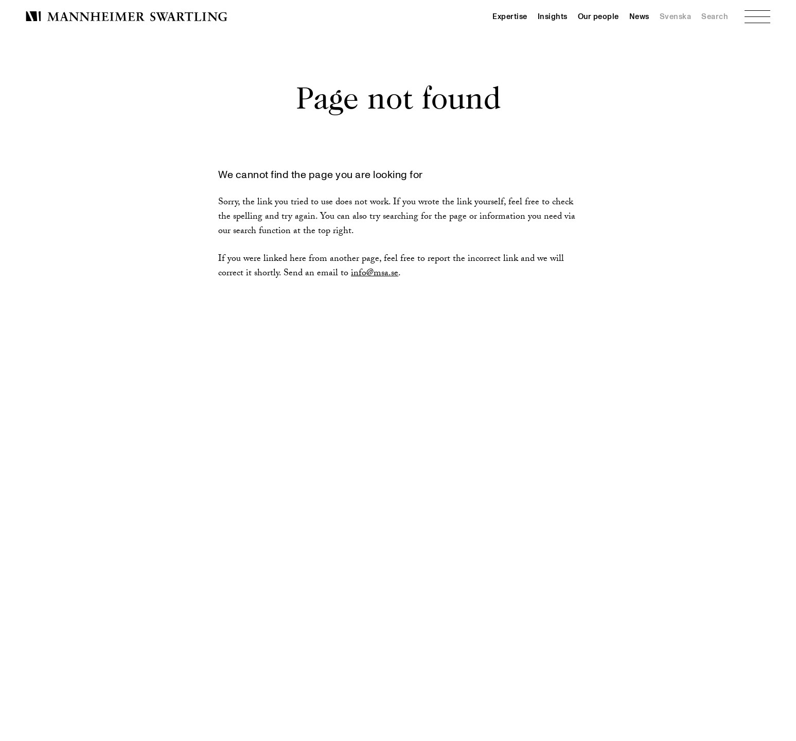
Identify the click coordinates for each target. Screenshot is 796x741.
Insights (553, 17)
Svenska (676, 17)
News (639, 17)
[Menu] (757, 16)
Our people (598, 17)
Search (714, 17)
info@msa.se (374, 274)
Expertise (509, 17)
